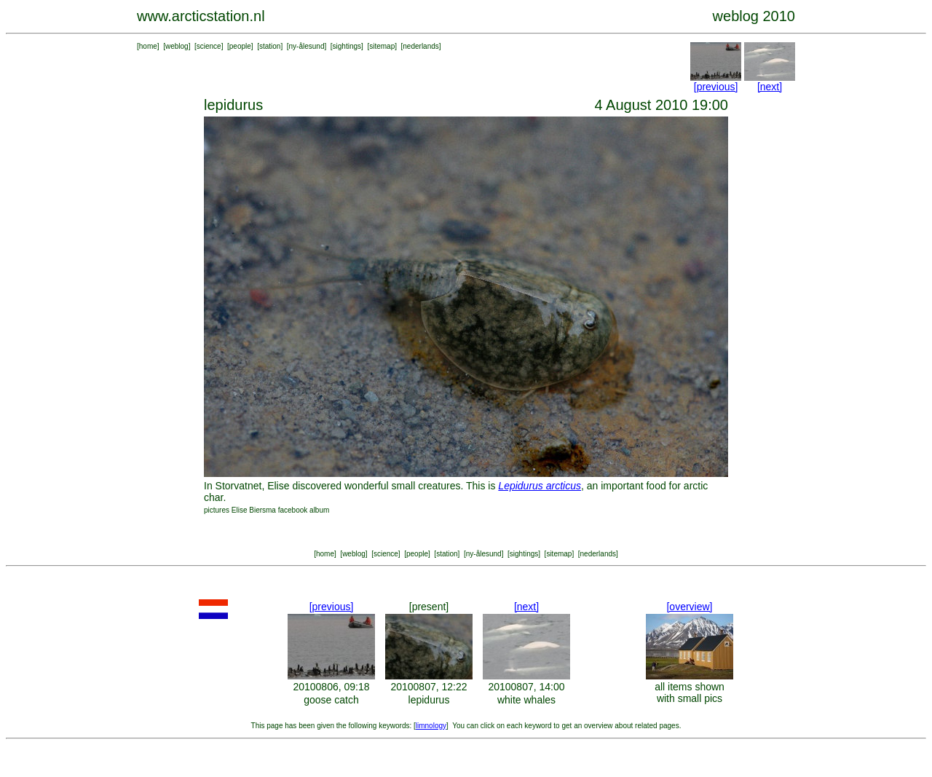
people (240, 46)
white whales (526, 700)
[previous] (716, 86)
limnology (431, 726)
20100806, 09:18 (331, 687)
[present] (429, 606)
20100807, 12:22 (428, 687)
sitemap (382, 46)
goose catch (331, 700)
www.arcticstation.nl (201, 16)
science (209, 46)
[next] (769, 86)
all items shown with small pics (689, 692)
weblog (177, 46)
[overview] (689, 606)
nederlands (420, 46)
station (269, 46)
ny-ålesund (307, 46)
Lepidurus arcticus (539, 486)
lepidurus (429, 700)
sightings (347, 46)
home (148, 46)
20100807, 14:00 (526, 687)
